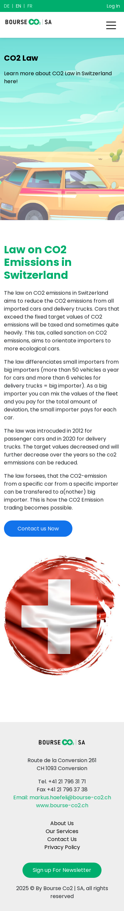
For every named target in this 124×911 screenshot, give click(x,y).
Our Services (62, 831)
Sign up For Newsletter (62, 870)
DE (7, 6)
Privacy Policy (62, 847)
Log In (113, 6)
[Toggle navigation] (111, 25)
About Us (62, 823)
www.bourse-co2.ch (62, 805)
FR (29, 6)
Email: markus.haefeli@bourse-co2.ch (62, 797)
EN (18, 6)
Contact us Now (38, 528)
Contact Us (62, 839)
